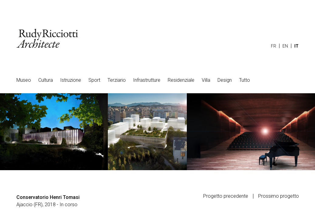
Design (224, 80)
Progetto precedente (225, 196)
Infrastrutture (146, 80)
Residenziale (181, 80)
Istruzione (70, 80)
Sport (94, 80)
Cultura (45, 80)
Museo (23, 80)
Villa (206, 80)
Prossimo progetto (278, 196)
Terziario (117, 80)
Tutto (244, 80)
